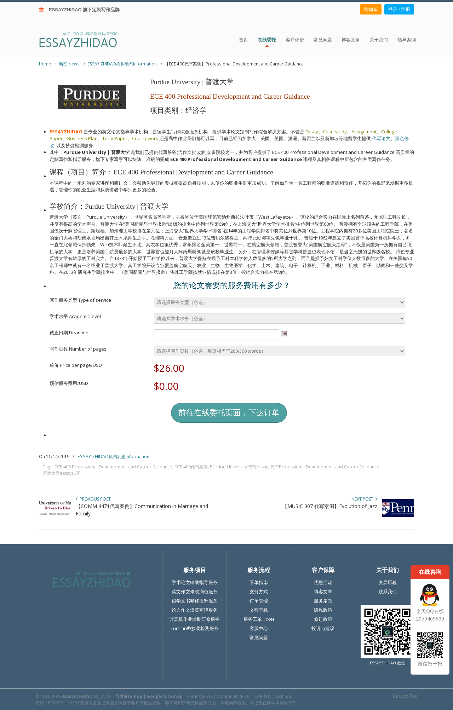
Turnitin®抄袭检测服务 (195, 628)
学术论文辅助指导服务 (195, 582)
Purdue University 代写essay (239, 467)
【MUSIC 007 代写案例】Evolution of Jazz (329, 506)
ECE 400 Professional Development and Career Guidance (113, 467)
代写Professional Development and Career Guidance (324, 467)
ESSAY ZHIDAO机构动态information (122, 64)
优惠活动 (323, 582)
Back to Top (405, 696)
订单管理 (259, 601)
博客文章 (323, 591)
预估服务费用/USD (69, 383)
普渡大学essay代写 (61, 473)
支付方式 (259, 591)
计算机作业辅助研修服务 (194, 619)
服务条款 (323, 601)
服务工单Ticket (258, 619)
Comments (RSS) (233, 696)
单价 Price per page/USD (76, 365)
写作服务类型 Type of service (80, 300)
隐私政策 (323, 610)
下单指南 (259, 582)
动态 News (69, 64)
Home (45, 64)
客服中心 (259, 628)
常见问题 (259, 637)
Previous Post (93, 499)
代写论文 (381, 138)
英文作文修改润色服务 (195, 591)
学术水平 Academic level (75, 316)
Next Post (364, 499)
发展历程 (387, 582)
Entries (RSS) (199, 696)
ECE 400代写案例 (191, 467)
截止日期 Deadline (69, 332)
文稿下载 (259, 610)
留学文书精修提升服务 (195, 601)
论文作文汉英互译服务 (195, 610)
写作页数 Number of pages (78, 349)
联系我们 (387, 591)
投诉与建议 (322, 628)
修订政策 (323, 619)
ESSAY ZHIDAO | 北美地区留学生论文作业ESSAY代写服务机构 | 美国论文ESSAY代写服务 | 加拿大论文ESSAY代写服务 (84, 39)
